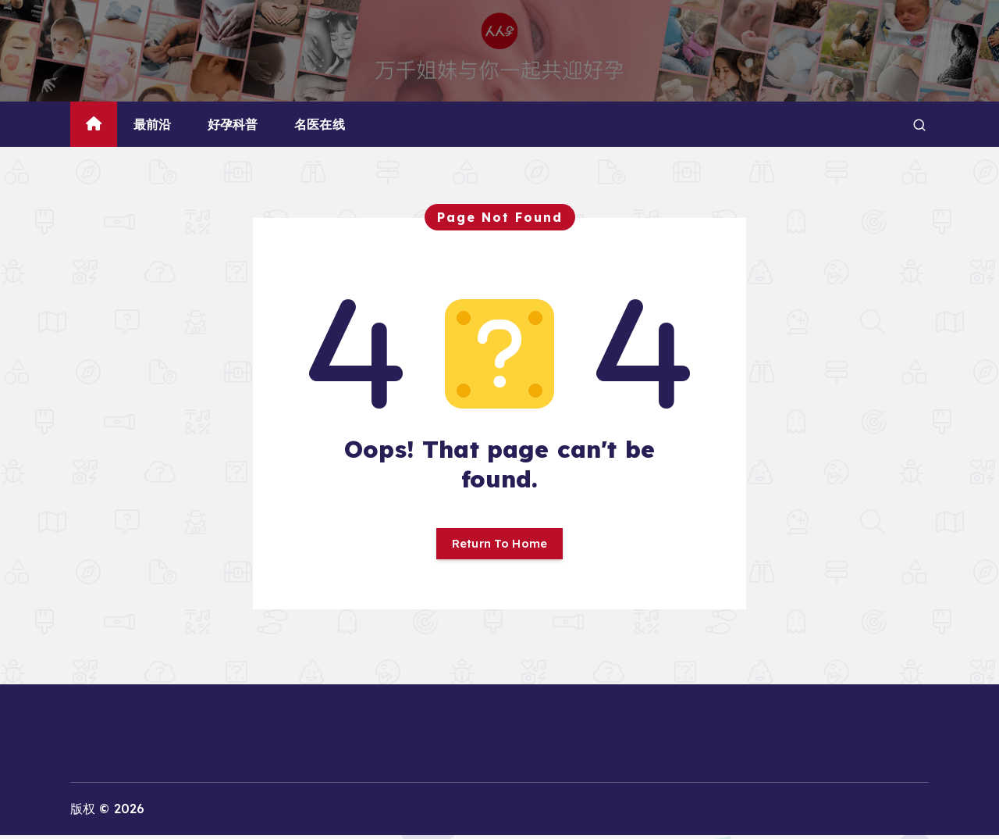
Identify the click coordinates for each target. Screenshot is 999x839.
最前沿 (152, 124)
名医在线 (319, 124)
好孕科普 (233, 124)
